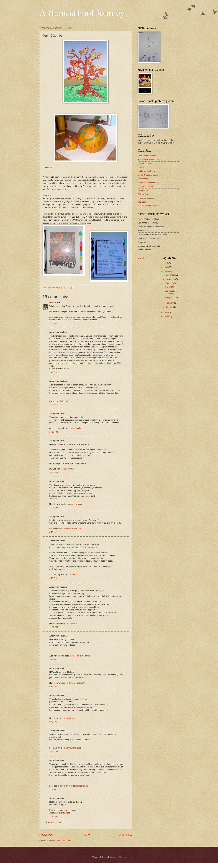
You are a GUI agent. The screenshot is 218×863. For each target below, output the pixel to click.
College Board (144, 194)
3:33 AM (52, 405)
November (170, 279)
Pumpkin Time (171, 297)
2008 (166, 271)
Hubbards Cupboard (146, 171)
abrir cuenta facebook (75, 748)
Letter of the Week (146, 186)
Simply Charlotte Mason (148, 175)
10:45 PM (53, 472)
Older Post (125, 834)
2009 (166, 267)
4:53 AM (52, 659)
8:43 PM (53, 722)
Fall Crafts (169, 287)
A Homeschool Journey (82, 13)
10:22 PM (53, 627)
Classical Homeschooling (149, 183)
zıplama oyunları (75, 504)
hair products (65, 401)
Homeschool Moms (146, 163)
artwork (141, 258)
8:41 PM (53, 323)
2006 (166, 312)
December (170, 275)
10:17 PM (53, 432)
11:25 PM (53, 508)
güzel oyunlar (68, 469)
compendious (82, 786)
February (170, 303)
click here (73, 574)
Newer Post (46, 834)
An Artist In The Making (172, 292)
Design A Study (144, 190)
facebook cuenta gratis (60, 813)
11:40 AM (53, 816)
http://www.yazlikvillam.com (70, 528)
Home (86, 834)
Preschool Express (146, 198)
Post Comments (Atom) (61, 841)
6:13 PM (53, 686)
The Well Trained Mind (147, 206)
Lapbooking (143, 179)
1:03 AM (52, 789)
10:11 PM (53, 752)
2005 (166, 316)
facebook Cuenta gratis (80, 656)
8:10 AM (52, 532)
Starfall (141, 167)
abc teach (142, 202)
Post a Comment (53, 822)
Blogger (122, 857)
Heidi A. (52, 302)
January (169, 307)
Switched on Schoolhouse (149, 159)
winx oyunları (76, 428)
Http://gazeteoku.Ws (76, 683)
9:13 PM (53, 578)
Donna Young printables (148, 156)
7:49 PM (53, 372)
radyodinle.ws (70, 718)
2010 (166, 263)
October (169, 283)
